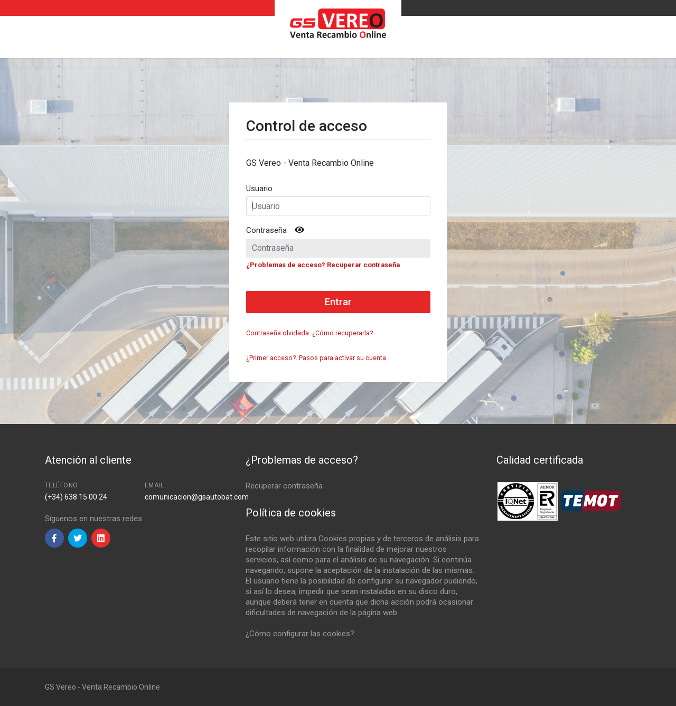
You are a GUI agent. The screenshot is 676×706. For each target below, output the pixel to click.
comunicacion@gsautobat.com (197, 497)
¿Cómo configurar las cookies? (300, 633)
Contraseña (266, 230)
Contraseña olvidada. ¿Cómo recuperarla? (309, 333)
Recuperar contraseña (284, 486)
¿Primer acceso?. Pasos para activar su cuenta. (317, 358)
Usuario (259, 188)
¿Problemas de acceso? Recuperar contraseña (323, 265)
